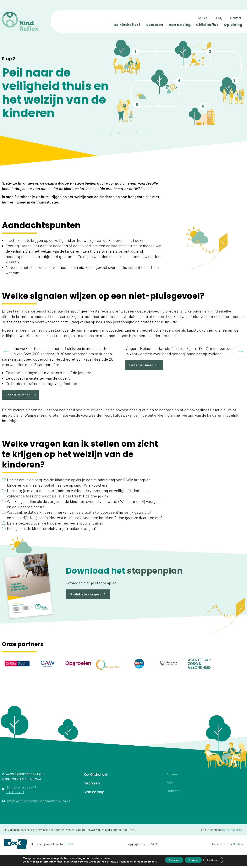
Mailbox (238, 844)
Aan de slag (180, 24)
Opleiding (233, 24)
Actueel (203, 18)
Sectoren (154, 24)
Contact (235, 18)
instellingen (140, 861)
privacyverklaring (231, 829)
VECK (69, 844)
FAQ (219, 18)
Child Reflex (207, 24)
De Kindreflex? (127, 24)
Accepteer (168, 860)
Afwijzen (193, 860)
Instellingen (218, 860)
